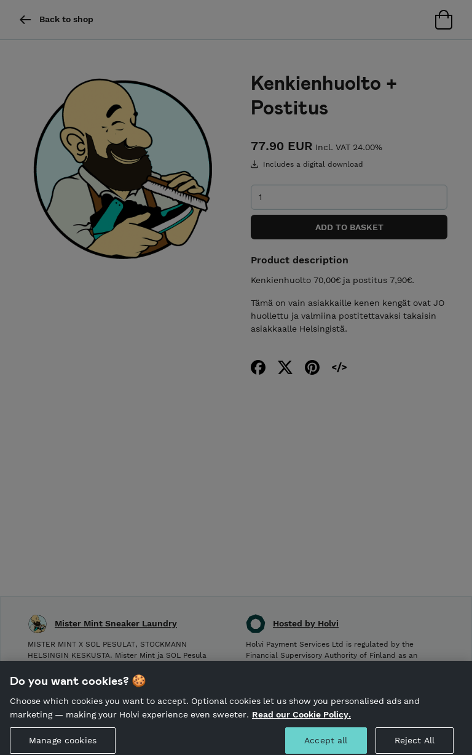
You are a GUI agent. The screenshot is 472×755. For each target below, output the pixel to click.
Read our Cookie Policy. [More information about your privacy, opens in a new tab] (301, 719)
